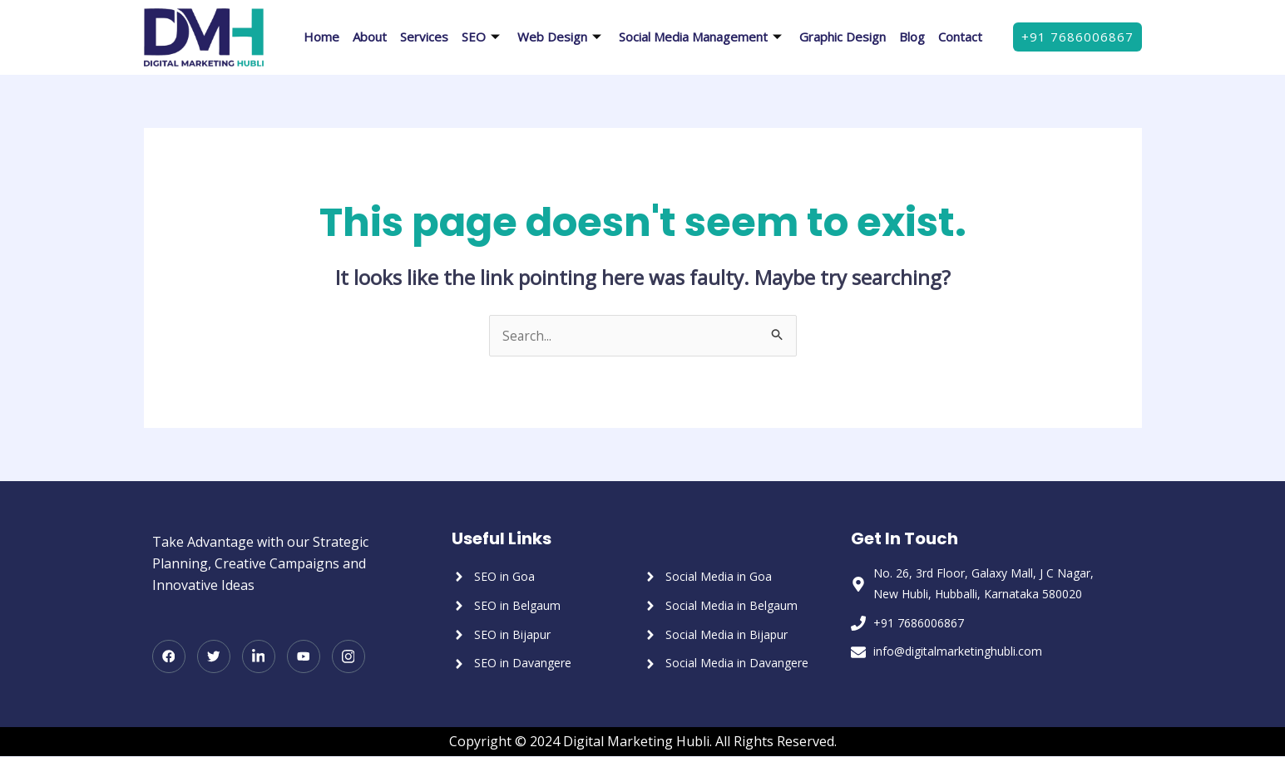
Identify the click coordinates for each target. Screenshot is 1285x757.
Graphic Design (842, 36)
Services (424, 36)
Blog (912, 36)
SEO (483, 36)
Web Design (561, 36)
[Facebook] (168, 657)
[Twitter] (213, 657)
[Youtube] (303, 657)
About (370, 36)
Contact (960, 36)
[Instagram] (348, 657)
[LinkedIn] (258, 657)
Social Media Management (702, 36)
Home (321, 36)
